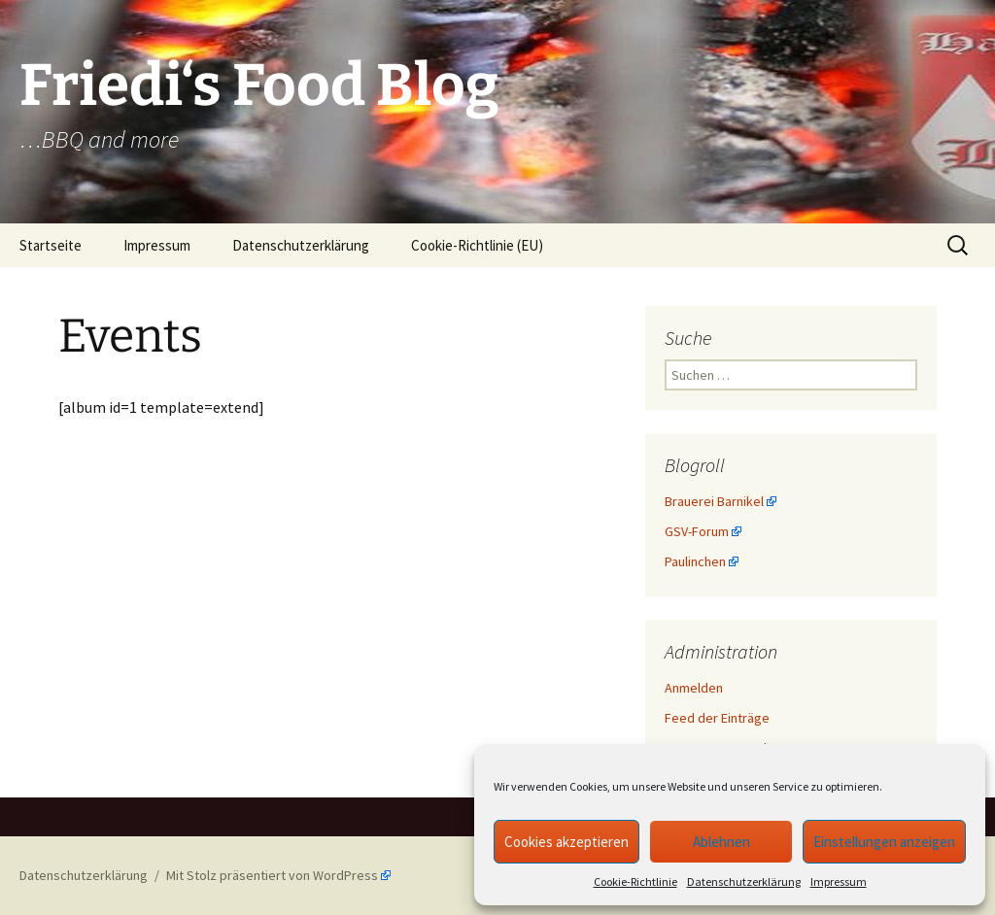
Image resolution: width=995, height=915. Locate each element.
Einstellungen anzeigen (884, 841)
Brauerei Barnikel (714, 501)
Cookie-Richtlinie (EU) (477, 245)
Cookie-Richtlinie (635, 881)
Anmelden (694, 687)
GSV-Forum (697, 531)
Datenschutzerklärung (744, 881)
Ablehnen (721, 841)
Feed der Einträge (717, 718)
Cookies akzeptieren (566, 841)
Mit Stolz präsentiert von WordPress (272, 875)
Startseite (50, 245)
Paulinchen (695, 561)
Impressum (838, 881)
